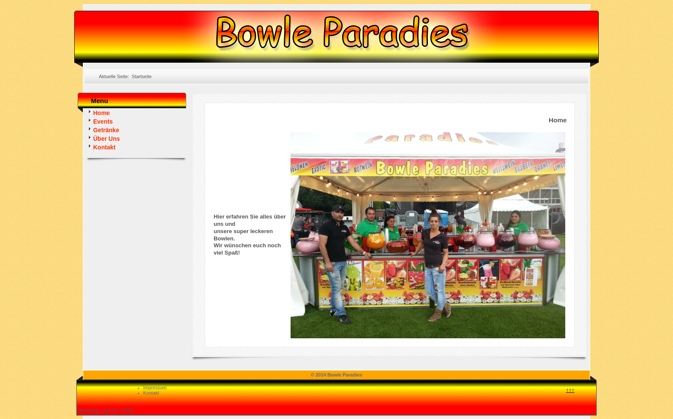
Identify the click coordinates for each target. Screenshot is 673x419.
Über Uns (103, 138)
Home (98, 112)
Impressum (155, 387)
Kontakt (100, 147)
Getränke (102, 129)
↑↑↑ (570, 390)
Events (99, 121)
